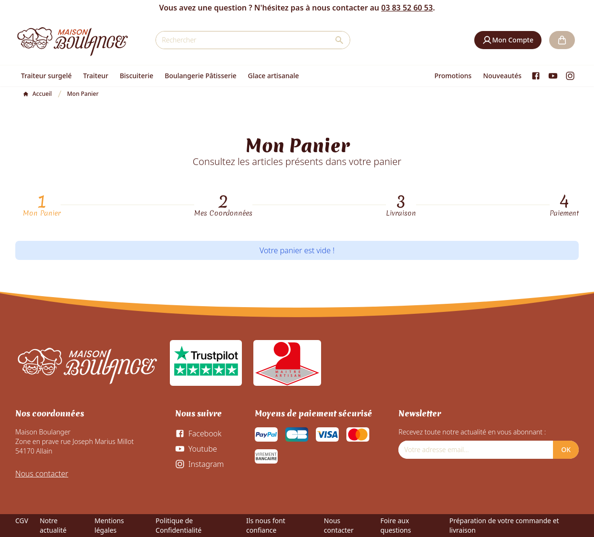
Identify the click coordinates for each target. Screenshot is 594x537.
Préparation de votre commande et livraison (504, 525)
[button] (508, 40)
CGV (21, 520)
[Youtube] (553, 75)
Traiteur (95, 75)
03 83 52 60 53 (407, 7)
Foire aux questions (395, 525)
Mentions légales (109, 525)
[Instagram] (570, 75)
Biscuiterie (136, 75)
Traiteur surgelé (46, 75)
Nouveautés (502, 75)
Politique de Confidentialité (178, 525)
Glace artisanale (273, 75)
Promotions (453, 75)
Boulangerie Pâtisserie (200, 75)
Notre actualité (53, 525)
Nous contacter (41, 473)
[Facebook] (535, 75)
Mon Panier (42, 213)
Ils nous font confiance (265, 525)
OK (566, 449)
